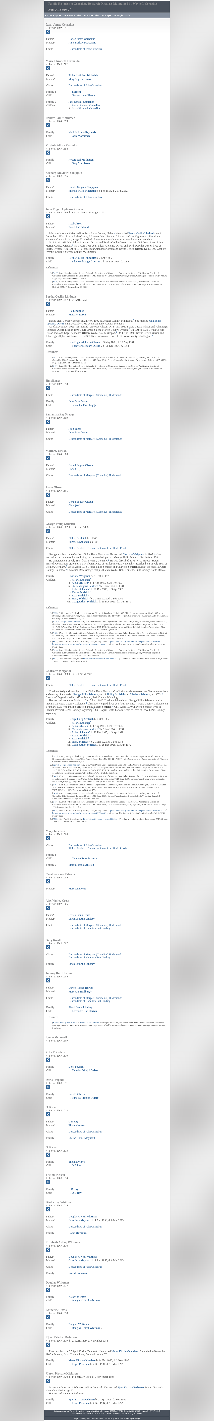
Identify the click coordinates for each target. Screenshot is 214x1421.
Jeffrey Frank (79, 915)
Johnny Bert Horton (68, 1022)
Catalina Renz (84, 858)
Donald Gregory (83, 187)
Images (107, 15)
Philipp (77, 538)
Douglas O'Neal (83, 1216)
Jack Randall (81, 101)
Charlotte (133, 554)
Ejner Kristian (131, 1387)
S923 (55, 613)
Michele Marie (82, 190)
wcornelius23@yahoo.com (97, 1411)
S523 (55, 658)
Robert (78, 1273)
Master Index (92, 15)
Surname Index (74, 15)
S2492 (56, 1022)
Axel (75, 223)
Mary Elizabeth (86, 108)
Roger (80, 1364)
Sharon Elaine (82, 1137)
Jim (75, 428)
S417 (55, 273)
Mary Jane (77, 888)
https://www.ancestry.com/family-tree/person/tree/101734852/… (136, 641)
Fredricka (79, 227)
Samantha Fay (84, 405)
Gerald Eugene (81, 465)
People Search (123, 15)
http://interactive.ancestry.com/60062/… (100, 658)
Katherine (77, 1296)
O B (73, 1121)
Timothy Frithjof (85, 1070)
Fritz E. (77, 1094)
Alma (80, 582)
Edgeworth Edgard (86, 261)
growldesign (135, 1418)
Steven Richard (86, 105)
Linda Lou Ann (82, 918)
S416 (55, 281)
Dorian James (82, 38)
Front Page (52, 15)
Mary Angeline (80, 79)
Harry (80, 598)
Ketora (80, 592)
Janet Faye (78, 401)
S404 (55, 784)
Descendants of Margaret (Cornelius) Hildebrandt (95, 395)
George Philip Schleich (70, 621)
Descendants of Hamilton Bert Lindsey (89, 928)
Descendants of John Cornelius (85, 49)
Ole (76, 310)
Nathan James (83, 95)
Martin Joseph (81, 864)
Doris (76, 1066)
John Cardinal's (92, 1418)
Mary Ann (79, 991)
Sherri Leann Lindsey (89, 1022)
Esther (80, 589)
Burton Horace (81, 987)
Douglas (79, 1324)
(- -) (75, 91)
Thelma (77, 1125)
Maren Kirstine (124, 1351)
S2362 (56, 621)
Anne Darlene (82, 42)
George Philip (85, 694)
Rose (79, 595)
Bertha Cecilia (142, 233)
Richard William (83, 75)
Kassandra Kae (84, 1011)
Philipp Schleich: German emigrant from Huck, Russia (98, 548)
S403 (55, 633)
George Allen (84, 601)
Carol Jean (80, 1220)
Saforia (81, 579)
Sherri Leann (80, 1007)
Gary (81, 135)
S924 (55, 641)
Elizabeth (79, 541)
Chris (74, 468)
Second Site (103, 1418)
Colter (78, 1232)
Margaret (77, 314)
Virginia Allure (82, 132)
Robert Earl (81, 159)
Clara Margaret (85, 586)
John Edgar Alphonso (84, 342)
